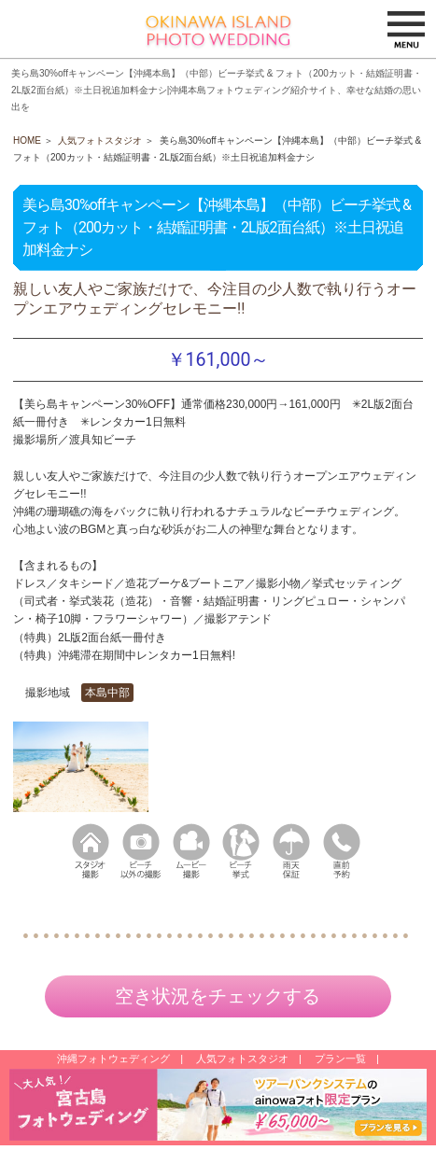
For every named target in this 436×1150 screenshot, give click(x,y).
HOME (27, 140)
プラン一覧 (340, 1058)
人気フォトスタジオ (100, 140)
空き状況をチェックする (217, 996)
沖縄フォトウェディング (113, 1058)
